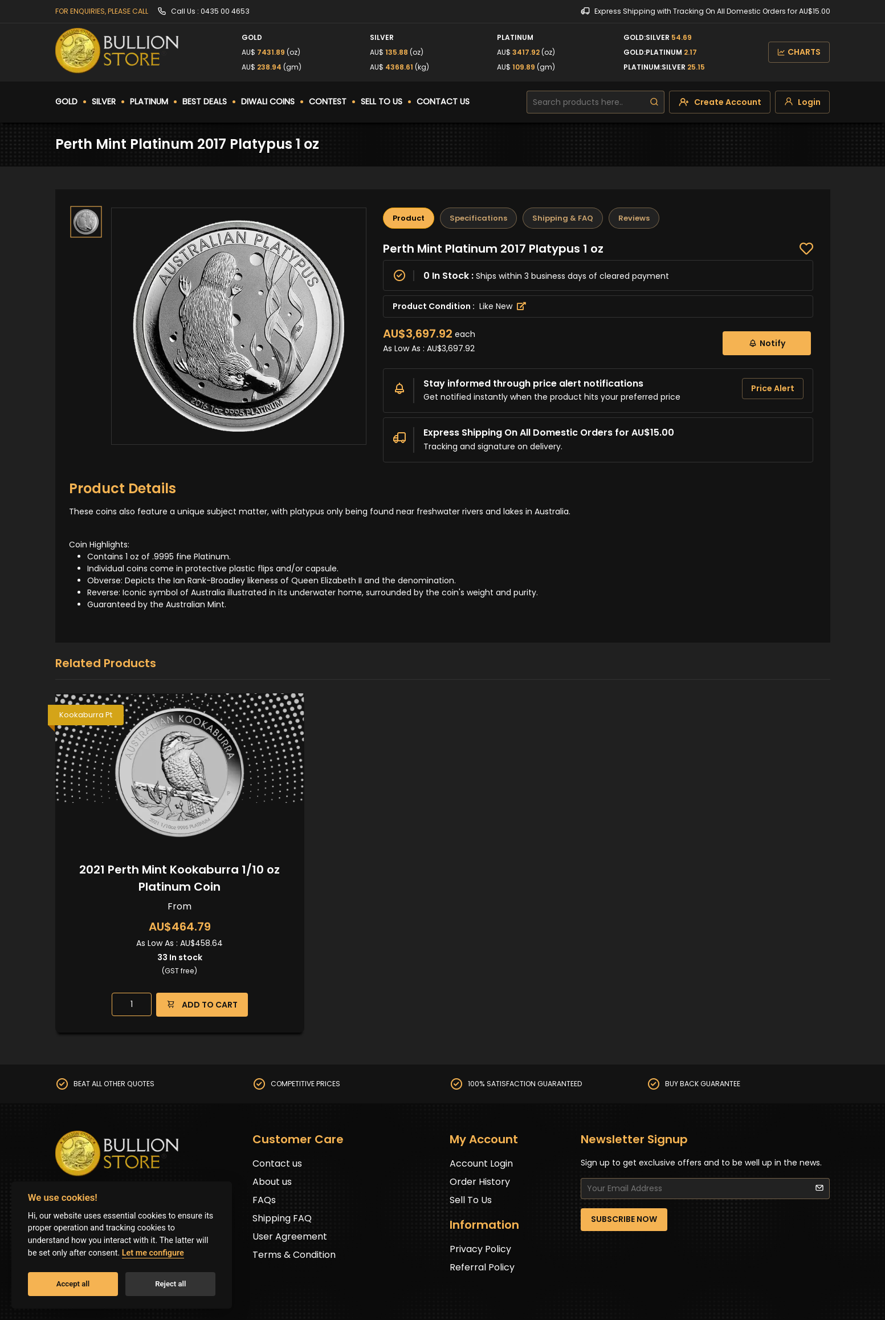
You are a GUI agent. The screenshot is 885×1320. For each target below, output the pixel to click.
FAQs (264, 1200)
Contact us (277, 1163)
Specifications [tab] (478, 218)
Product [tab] (409, 218)
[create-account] (719, 102)
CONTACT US (443, 101)
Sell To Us (471, 1200)
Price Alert (772, 388)
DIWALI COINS (268, 101)
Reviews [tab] (634, 218)
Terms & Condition (294, 1254)
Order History (480, 1181)
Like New (502, 306)
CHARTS (799, 52)
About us (272, 1181)
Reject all (170, 1284)
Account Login (481, 1163)
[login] (802, 102)
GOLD (66, 101)
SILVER (104, 101)
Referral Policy (482, 1267)
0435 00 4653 (225, 11)
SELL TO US (381, 101)
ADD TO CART (202, 1004)
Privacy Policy (480, 1249)
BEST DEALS (204, 101)
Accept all (72, 1284)
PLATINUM (149, 101)
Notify (766, 343)
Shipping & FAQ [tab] (562, 218)
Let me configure (153, 1253)
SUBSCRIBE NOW (624, 1219)
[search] (654, 102)
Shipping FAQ (282, 1218)
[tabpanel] (598, 352)
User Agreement (289, 1236)
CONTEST (327, 101)
